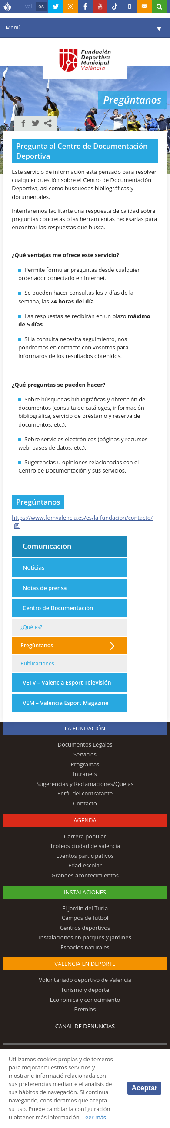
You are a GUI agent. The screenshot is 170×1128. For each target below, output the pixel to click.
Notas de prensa (45, 588)
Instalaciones (85, 892)
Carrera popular (85, 836)
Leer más (94, 1117)
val (28, 6)
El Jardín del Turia (85, 908)
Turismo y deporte (85, 990)
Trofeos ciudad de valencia (85, 846)
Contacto (85, 803)
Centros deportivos (85, 928)
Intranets (85, 774)
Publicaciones (37, 663)
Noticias (33, 567)
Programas (84, 764)
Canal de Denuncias (85, 1026)
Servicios (85, 754)
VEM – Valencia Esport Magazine (65, 703)
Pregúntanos (36, 645)
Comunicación (47, 546)
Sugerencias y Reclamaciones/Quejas (85, 784)
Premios (85, 1009)
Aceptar (144, 1088)
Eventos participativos (85, 856)
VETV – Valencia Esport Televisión (67, 682)
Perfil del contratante (85, 793)
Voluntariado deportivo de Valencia (85, 980)
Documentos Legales (85, 744)
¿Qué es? (31, 627)
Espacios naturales (85, 947)
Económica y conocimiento (85, 1000)
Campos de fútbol (85, 918)
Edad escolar (85, 865)
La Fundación (85, 728)
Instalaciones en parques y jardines (85, 937)
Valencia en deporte (85, 964)
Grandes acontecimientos (85, 875)
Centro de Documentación (58, 608)
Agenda (84, 820)
